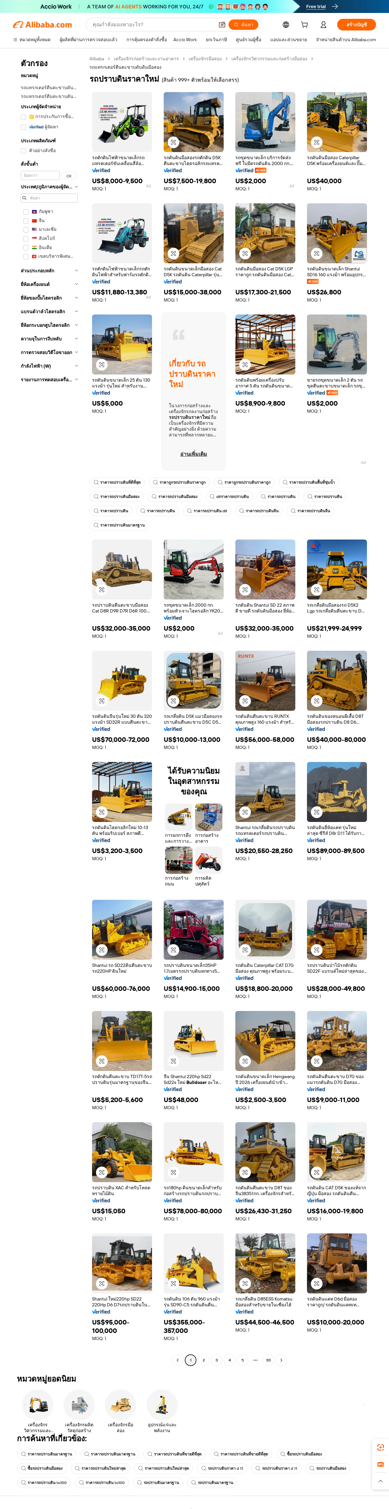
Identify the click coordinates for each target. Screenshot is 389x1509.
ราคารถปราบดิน (278, 496)
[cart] (306, 25)
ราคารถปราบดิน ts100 (44, 1482)
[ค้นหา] (243, 24)
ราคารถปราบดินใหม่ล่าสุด (100, 1468)
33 (268, 1360)
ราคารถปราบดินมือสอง (116, 496)
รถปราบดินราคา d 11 (222, 1468)
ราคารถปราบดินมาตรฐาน (119, 525)
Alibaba (96, 58)
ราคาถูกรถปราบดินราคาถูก (179, 482)
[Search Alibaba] (153, 24)
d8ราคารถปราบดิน (229, 496)
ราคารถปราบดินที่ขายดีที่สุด (174, 1454)
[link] (380, 1447)
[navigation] (49, 710)
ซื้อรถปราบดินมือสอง (301, 1454)
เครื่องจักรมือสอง (205, 58)
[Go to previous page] (177, 1360)
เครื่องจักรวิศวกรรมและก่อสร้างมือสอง (269, 58)
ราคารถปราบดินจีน (258, 511)
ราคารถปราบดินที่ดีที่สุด (117, 482)
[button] (222, 25)
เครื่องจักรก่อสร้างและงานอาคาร (146, 58)
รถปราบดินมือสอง (328, 1468)
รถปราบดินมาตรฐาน (158, 1482)
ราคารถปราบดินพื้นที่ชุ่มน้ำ (309, 482)
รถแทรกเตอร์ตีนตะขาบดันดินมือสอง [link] (125, 67)
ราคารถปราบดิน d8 (207, 511)
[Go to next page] (281, 1360)
